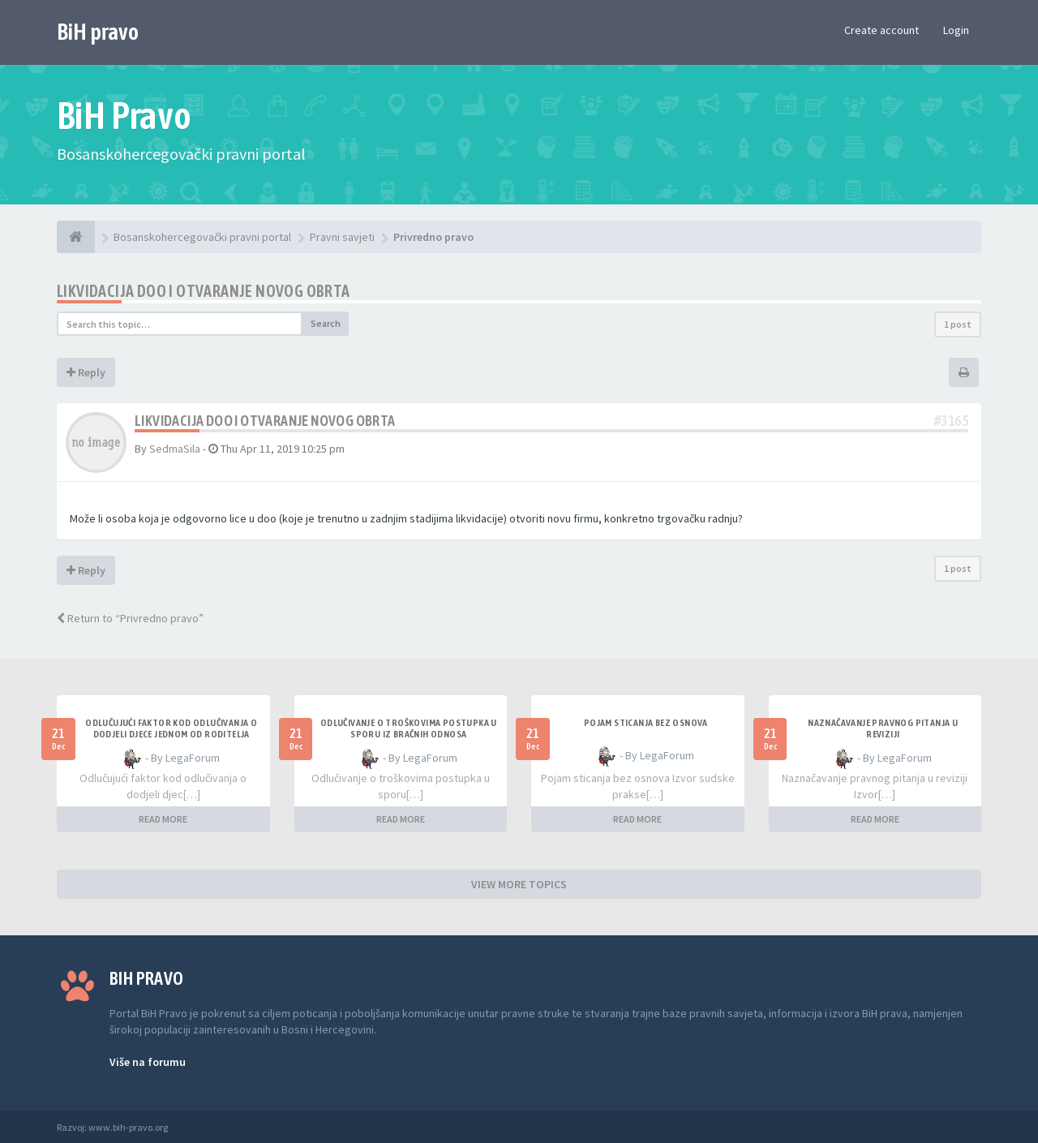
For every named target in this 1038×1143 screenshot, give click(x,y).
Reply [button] (85, 372)
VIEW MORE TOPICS (519, 884)
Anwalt (184, 1127)
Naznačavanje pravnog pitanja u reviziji (883, 728)
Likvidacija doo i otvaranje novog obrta (203, 290)
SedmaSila (174, 448)
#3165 (951, 420)
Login (956, 30)
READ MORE (163, 819)
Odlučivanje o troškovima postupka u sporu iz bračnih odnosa (408, 728)
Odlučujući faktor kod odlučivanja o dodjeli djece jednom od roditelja (171, 728)
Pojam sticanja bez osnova (646, 722)
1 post (958, 324)
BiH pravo (98, 32)
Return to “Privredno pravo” (130, 618)
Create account (881, 30)
